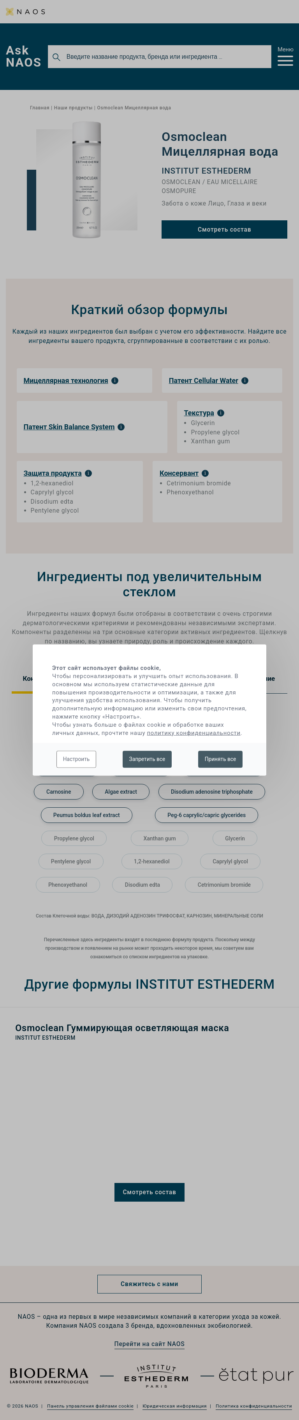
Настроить (76, 759)
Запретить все (147, 759)
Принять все (220, 759)
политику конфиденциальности (194, 732)
